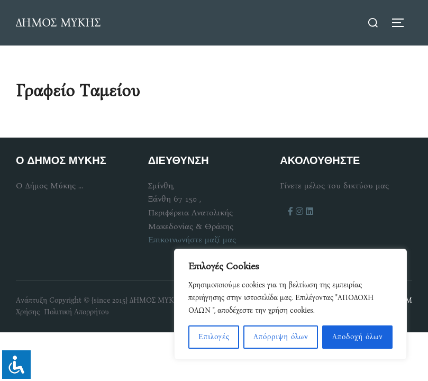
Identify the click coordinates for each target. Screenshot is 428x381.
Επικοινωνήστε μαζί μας (192, 239)
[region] (290, 304)
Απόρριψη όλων (280, 336)
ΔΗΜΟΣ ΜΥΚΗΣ (58, 22)
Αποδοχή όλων (357, 336)
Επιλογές (214, 336)
